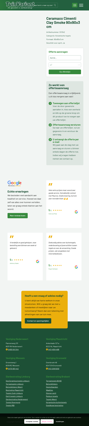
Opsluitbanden (52, 387)
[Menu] (80, 5)
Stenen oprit (51, 393)
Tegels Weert (51, 399)
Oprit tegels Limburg (14, 396)
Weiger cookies (47, 421)
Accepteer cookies (32, 421)
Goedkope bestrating (54, 405)
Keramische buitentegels (56, 402)
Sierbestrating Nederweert (17, 399)
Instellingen (60, 421)
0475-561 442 (13, 368)
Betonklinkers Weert (14, 387)
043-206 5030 (53, 368)
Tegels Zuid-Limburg (14, 393)
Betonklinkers (51, 384)
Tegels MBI (10, 405)
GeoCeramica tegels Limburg (17, 381)
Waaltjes (49, 390)
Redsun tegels (52, 396)
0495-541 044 (13, 349)
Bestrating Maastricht (14, 390)
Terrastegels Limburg (14, 384)
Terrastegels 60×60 (54, 381)
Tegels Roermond (13, 402)
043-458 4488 (53, 349)
